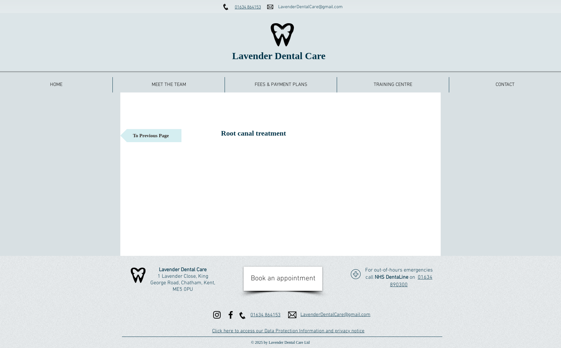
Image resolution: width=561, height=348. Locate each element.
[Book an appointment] (283, 279)
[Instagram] (217, 315)
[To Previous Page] (150, 135)
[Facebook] (231, 315)
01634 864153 (248, 7)
